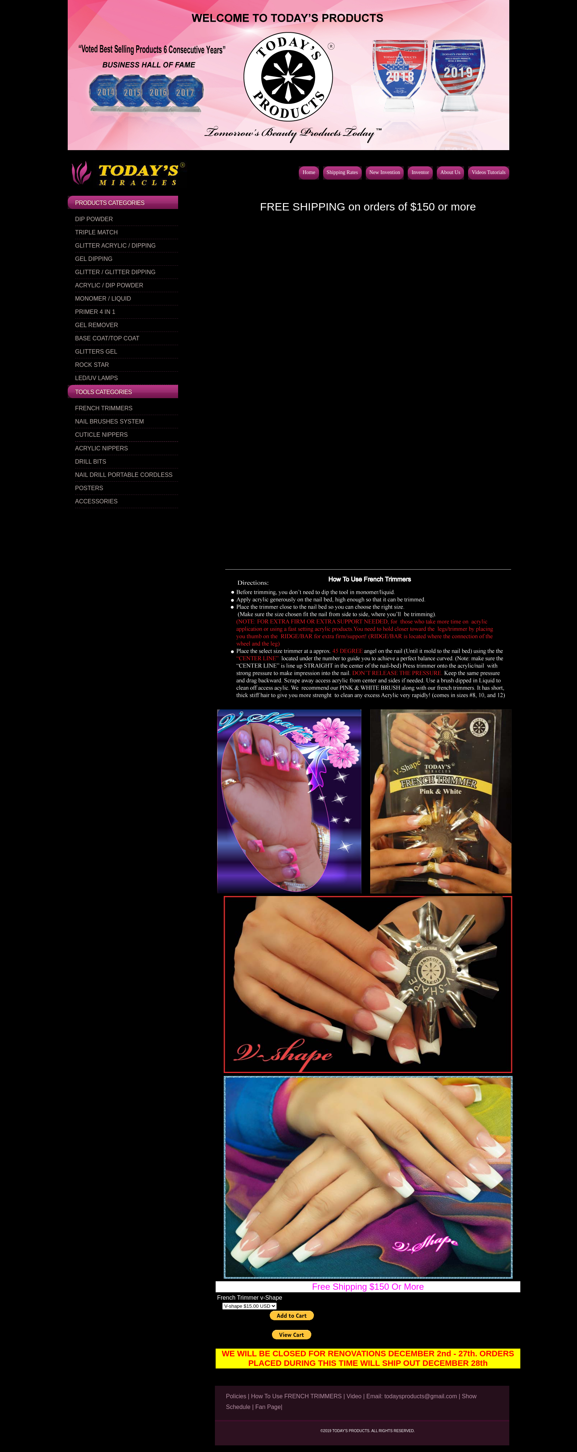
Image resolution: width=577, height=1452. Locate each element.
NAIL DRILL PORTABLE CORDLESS (124, 475)
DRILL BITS (90, 461)
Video (354, 1396)
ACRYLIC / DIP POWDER (109, 285)
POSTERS (89, 488)
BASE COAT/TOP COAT (107, 338)
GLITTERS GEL (96, 351)
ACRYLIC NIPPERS (101, 448)
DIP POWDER (94, 219)
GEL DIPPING (94, 259)
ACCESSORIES (96, 501)
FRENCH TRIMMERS (103, 408)
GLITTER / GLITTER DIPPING (115, 272)
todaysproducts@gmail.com (421, 1396)
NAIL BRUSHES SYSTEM (109, 421)
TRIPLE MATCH (96, 232)
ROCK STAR (92, 365)
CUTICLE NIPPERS (101, 435)
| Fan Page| (267, 1407)
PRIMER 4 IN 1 (95, 312)
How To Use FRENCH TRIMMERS (296, 1396)
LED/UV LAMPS (96, 378)
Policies (236, 1396)
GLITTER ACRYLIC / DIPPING (115, 245)
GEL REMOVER (96, 325)
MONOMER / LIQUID (103, 298)
